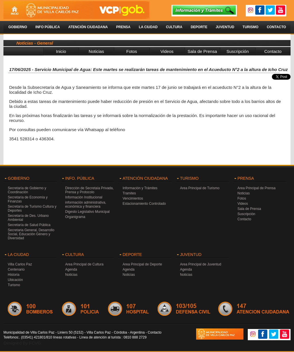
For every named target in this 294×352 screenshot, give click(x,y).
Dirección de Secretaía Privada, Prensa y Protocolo (89, 190)
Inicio (61, 51)
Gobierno (17, 27)
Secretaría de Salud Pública (29, 225)
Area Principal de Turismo (199, 188)
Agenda (71, 269)
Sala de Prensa (202, 51)
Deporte (199, 27)
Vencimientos (133, 198)
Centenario (16, 269)
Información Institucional (83, 197)
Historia (14, 275)
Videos (167, 51)
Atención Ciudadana (88, 27)
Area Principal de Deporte (142, 264)
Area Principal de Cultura (84, 264)
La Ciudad (148, 27)
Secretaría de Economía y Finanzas (28, 199)
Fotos (131, 51)
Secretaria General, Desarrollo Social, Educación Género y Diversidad (31, 234)
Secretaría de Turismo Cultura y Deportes (32, 208)
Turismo (250, 27)
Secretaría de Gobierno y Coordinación (27, 190)
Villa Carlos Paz (20, 264)
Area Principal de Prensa (256, 188)
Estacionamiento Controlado (144, 204)
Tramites (129, 193)
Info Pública (47, 27)
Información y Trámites (140, 188)
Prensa (123, 27)
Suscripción (238, 51)
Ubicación (15, 280)
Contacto (276, 27)
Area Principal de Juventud (200, 264)
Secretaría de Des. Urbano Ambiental (28, 218)
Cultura (174, 27)
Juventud (225, 27)
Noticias (96, 51)
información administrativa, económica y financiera (85, 204)
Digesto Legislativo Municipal (87, 212)
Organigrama (75, 217)
